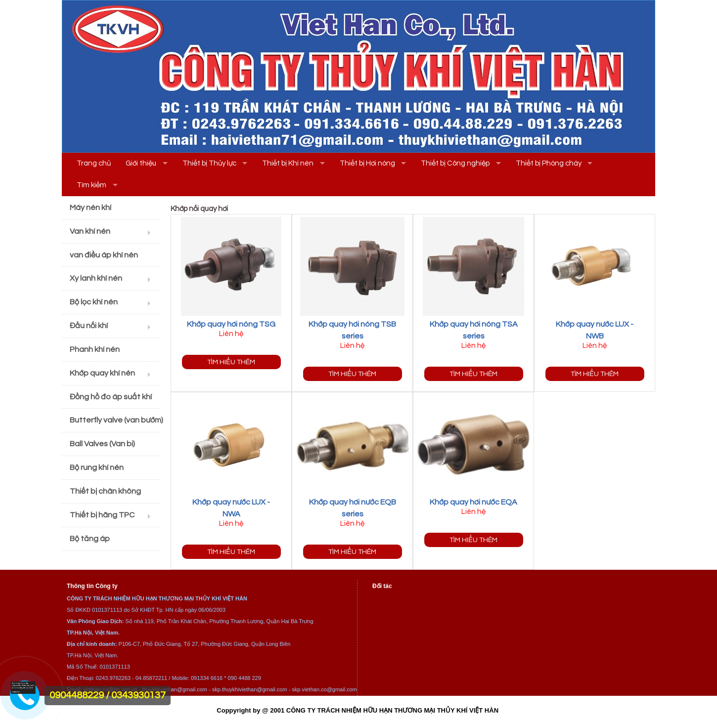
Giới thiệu (141, 163)
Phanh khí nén (95, 349)
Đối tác (382, 586)
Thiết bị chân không (105, 491)
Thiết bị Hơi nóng (367, 163)
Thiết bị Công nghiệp (455, 163)
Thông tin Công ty (92, 586)
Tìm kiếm (91, 185)
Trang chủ (94, 163)
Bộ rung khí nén (97, 467)
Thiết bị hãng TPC (102, 515)
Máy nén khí (90, 208)
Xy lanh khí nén (96, 278)
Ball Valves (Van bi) (102, 444)
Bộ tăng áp (90, 539)
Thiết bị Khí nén (288, 163)
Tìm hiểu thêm (231, 362)
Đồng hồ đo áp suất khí (111, 397)
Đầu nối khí (89, 326)
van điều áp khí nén (104, 255)
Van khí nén (90, 231)
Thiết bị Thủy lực (209, 163)
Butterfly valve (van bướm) (115, 420)
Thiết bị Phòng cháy (549, 163)
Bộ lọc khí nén (94, 302)
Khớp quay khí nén (102, 373)
